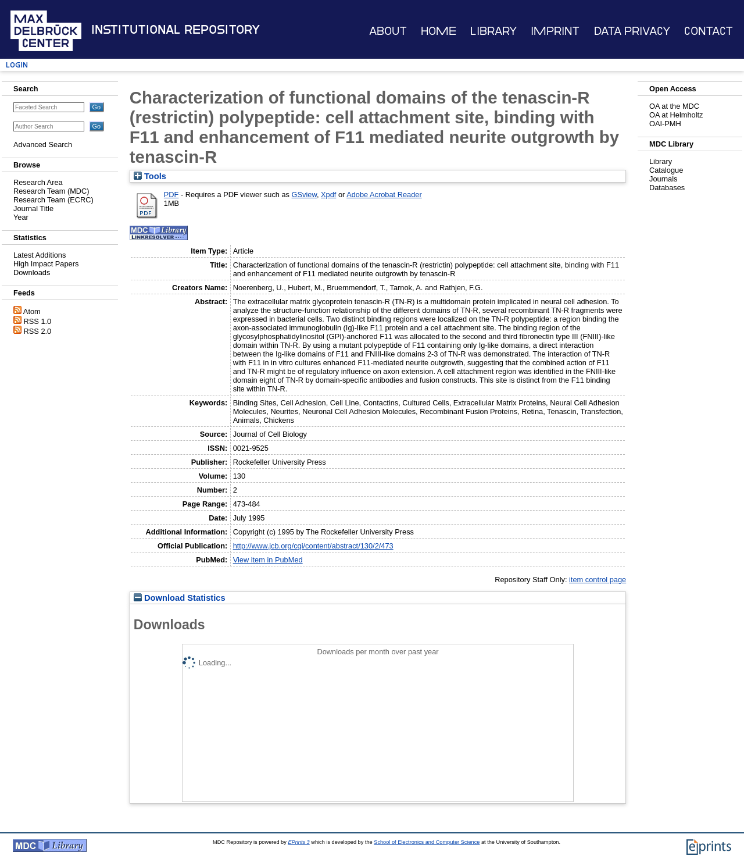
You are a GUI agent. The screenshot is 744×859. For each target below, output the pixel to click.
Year (20, 217)
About (388, 31)
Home (438, 31)
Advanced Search (42, 144)
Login (17, 65)
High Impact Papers (45, 263)
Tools (150, 176)
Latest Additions (39, 255)
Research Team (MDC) (51, 191)
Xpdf (328, 194)
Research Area (38, 182)
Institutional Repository (175, 29)
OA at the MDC (674, 106)
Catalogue (666, 170)
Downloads (31, 272)
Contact (708, 31)
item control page (597, 579)
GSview (304, 194)
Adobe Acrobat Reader (383, 194)
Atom (32, 311)
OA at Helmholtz (676, 115)
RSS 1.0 (38, 321)
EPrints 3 (298, 842)
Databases (667, 187)
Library (493, 31)
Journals (663, 178)
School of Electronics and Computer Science (427, 842)
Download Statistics (180, 598)
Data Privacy (632, 31)
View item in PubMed (268, 559)
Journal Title (33, 208)
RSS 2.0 (38, 331)
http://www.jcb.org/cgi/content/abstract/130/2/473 (313, 545)
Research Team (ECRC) (53, 199)
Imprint (555, 31)
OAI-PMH (665, 123)
